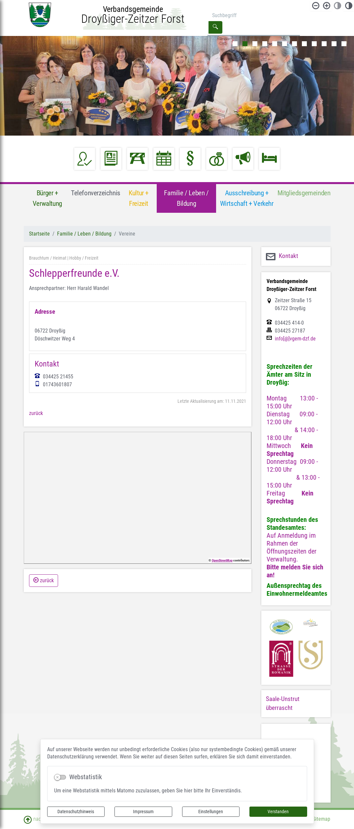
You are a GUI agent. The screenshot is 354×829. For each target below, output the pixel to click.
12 (343, 43)
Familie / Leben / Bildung (84, 234)
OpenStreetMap (222, 560)
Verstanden (278, 811)
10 (324, 43)
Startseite (39, 234)
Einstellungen (210, 811)
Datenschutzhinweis (75, 811)
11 (334, 43)
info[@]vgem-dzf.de (295, 338)
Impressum (143, 811)
